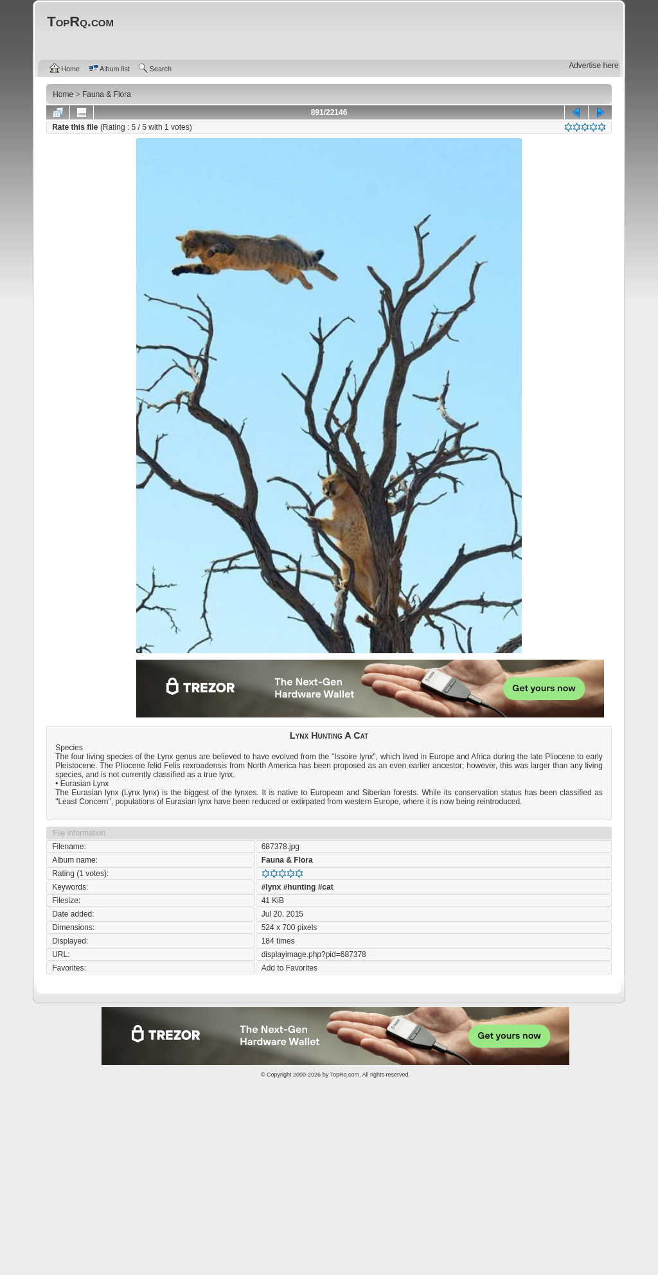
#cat (325, 887)
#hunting (299, 887)
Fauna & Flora (287, 860)
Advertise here (593, 65)
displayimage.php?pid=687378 (314, 954)
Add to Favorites (289, 967)
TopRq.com (344, 1074)
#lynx (271, 887)
